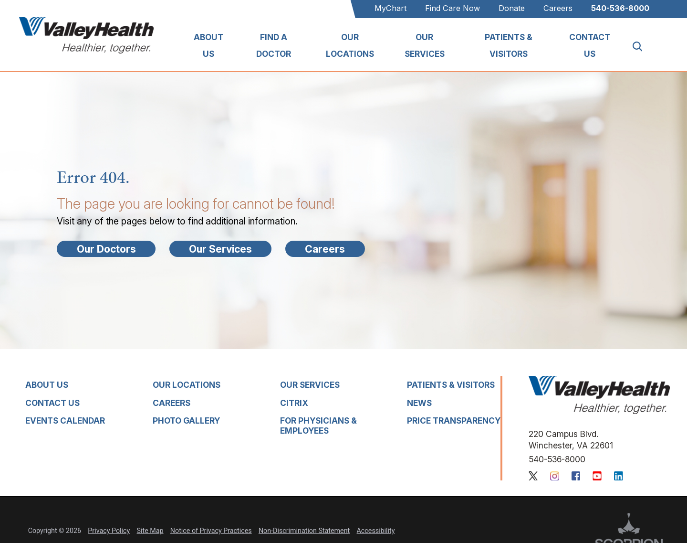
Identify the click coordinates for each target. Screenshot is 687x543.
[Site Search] (642, 47)
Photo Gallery (186, 420)
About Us (208, 45)
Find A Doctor (273, 45)
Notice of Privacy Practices (211, 530)
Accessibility (376, 530)
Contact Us (589, 45)
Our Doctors (106, 249)
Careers (557, 8)
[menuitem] (208, 46)
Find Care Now (452, 8)
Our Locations (350, 45)
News (419, 403)
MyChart (390, 8)
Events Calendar (65, 420)
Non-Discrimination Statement (304, 530)
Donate (512, 8)
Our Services (425, 45)
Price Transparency (453, 420)
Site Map (150, 530)
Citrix (294, 403)
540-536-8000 (620, 8)
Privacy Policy (109, 530)
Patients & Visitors (508, 45)
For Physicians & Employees (318, 425)
